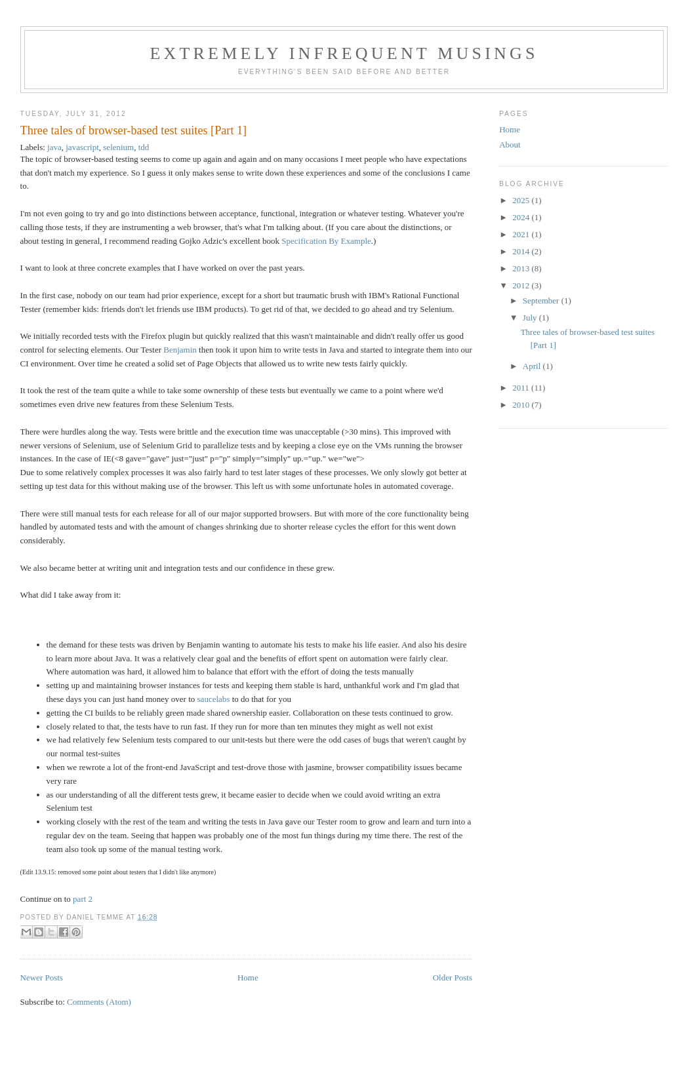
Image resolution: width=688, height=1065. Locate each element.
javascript (82, 147)
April (533, 366)
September (542, 300)
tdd (144, 147)
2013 (521, 268)
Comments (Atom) (99, 1002)
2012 (521, 285)
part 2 (82, 899)
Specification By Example (326, 241)
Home (247, 977)
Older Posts (452, 977)
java (54, 147)
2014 (521, 251)
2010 (521, 405)
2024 (521, 217)
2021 (521, 234)
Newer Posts (41, 977)
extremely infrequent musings (344, 53)
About (510, 144)
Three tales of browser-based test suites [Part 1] (133, 130)
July (531, 317)
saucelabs (213, 699)
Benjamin (180, 350)
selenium (118, 147)
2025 (521, 200)
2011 (521, 388)
